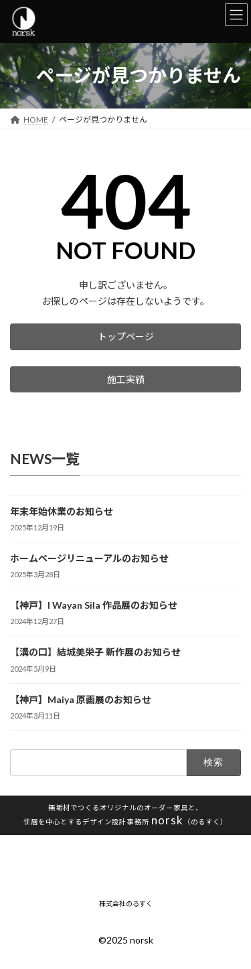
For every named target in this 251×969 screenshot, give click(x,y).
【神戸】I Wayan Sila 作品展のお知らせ (93, 605)
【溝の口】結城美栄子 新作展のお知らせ (95, 652)
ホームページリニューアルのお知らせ (89, 559)
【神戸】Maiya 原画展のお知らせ (80, 699)
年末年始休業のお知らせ (61, 511)
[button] (125, 336)
